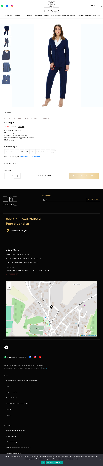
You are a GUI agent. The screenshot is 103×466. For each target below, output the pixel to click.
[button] (51, 307)
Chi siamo (18, 15)
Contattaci (46, 196)
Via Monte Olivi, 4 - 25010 (17, 254)
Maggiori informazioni (54, 462)
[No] (100, 460)
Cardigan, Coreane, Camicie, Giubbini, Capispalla (52, 15)
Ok (43, 462)
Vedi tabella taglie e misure (29, 156)
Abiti (73, 15)
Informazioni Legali (12, 442)
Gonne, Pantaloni (11, 398)
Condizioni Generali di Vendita (15, 430)
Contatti (28, 15)
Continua (93, 200)
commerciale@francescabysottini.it (22, 262)
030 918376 (12, 249)
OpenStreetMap (91, 335)
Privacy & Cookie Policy (13, 453)
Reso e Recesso (11, 436)
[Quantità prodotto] (12, 176)
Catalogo (8, 15)
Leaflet (82, 335)
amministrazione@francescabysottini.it (23, 258)
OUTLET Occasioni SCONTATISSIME (17, 403)
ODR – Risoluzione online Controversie (18, 447)
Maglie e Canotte (84, 15)
